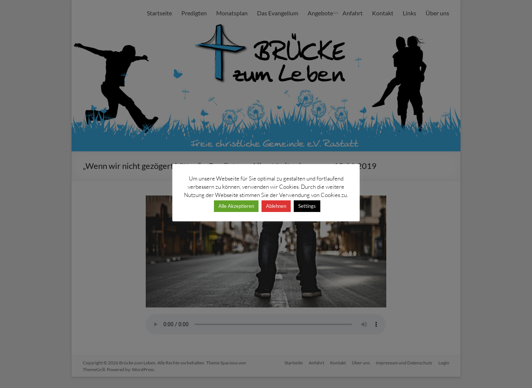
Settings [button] (307, 206)
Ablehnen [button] (276, 206)
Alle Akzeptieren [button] (236, 206)
